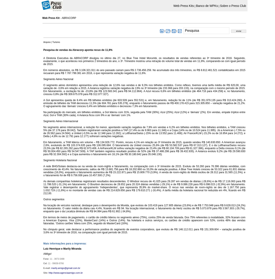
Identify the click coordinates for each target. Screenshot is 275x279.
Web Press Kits (183, 6)
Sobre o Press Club (233, 6)
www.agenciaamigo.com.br (69, 272)
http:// (52, 272)
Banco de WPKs (207, 6)
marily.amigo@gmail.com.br (65, 268)
